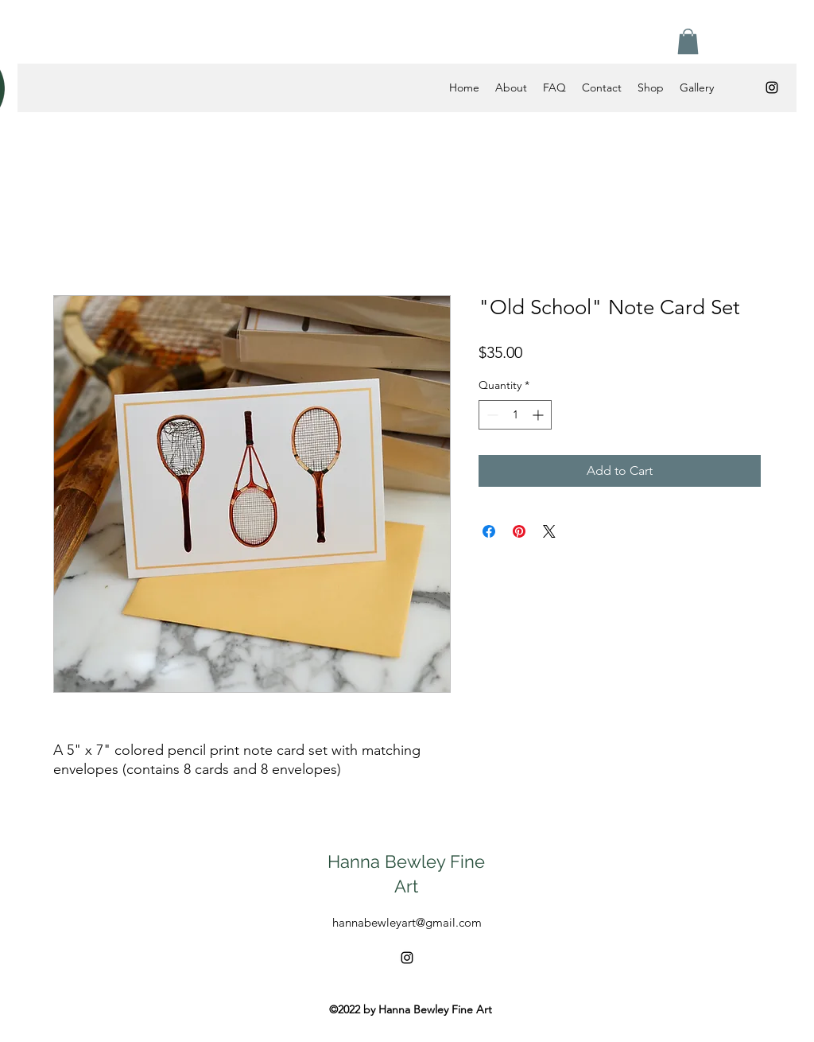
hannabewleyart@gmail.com (407, 922)
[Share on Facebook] (488, 531)
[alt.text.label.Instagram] (772, 87)
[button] (688, 41)
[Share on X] (549, 531)
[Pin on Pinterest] (519, 531)
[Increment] (539, 415)
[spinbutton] (515, 415)
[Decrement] (491, 415)
